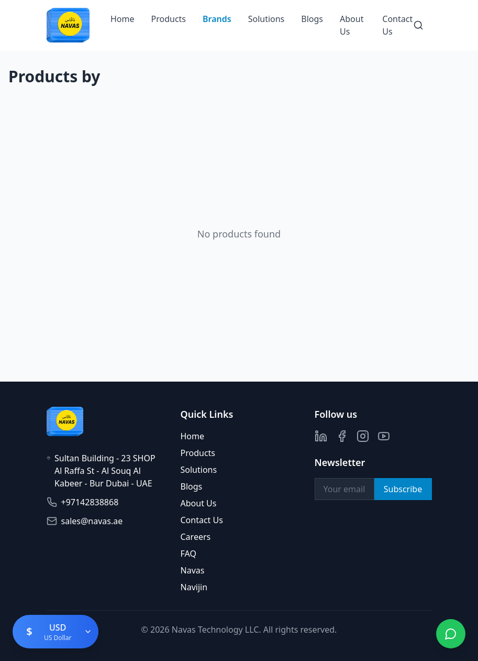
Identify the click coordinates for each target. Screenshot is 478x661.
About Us (199, 503)
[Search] (418, 25)
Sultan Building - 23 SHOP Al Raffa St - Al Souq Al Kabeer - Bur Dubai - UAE (104, 470)
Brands (217, 19)
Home (122, 19)
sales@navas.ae (92, 521)
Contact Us (202, 520)
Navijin (194, 587)
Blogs (312, 19)
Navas (193, 570)
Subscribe (403, 489)
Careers (196, 537)
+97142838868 (90, 502)
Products (168, 19)
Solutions (266, 19)
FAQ (188, 553)
